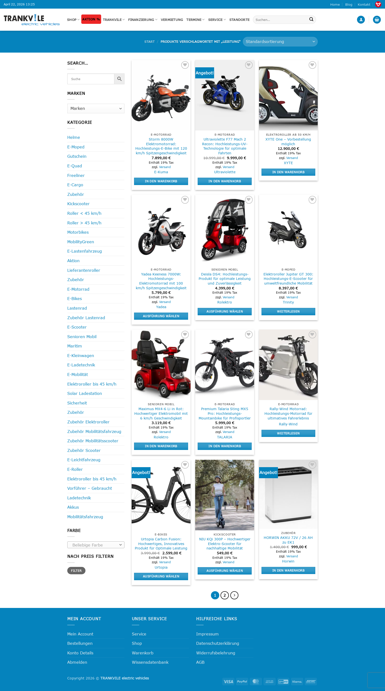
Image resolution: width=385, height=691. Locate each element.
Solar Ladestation (84, 393)
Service (217, 19)
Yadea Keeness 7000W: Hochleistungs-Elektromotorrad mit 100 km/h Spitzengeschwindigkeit (161, 281)
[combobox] (95, 544)
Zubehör (75, 194)
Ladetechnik (79, 497)
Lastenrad (77, 308)
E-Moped (75, 146)
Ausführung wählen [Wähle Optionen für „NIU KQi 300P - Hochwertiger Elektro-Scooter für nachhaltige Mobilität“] (224, 570)
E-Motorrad (78, 289)
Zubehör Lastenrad (86, 317)
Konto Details (80, 652)
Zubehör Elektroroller (88, 421)
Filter (76, 570)
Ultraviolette (224, 172)
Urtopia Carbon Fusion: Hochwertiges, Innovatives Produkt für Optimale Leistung (161, 543)
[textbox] (94, 545)
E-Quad (74, 165)
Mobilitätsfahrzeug (85, 516)
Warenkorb (142, 652)
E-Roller (75, 469)
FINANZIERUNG (142, 19)
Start (149, 41)
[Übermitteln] (311, 19)
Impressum (207, 634)
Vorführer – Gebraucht (89, 488)
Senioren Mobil (81, 336)
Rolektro (224, 302)
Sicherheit (77, 403)
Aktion (73, 260)
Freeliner (76, 175)
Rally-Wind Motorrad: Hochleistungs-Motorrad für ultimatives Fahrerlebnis (288, 413)
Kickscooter (78, 203)
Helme (73, 137)
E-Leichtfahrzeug (83, 459)
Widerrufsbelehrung (215, 652)
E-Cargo (75, 184)
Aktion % (91, 19)
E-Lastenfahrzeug (84, 251)
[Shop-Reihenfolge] (280, 41)
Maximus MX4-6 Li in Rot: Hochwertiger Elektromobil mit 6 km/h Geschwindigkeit (161, 413)
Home (335, 4)
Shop (73, 19)
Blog (348, 4)
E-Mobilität (77, 374)
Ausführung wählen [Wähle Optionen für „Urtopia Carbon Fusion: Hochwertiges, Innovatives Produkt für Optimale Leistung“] (161, 576)
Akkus (73, 507)
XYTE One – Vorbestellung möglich (288, 141)
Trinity (288, 302)
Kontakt (364, 4)
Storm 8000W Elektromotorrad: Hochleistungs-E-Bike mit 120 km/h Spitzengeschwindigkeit (161, 146)
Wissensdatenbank (150, 662)
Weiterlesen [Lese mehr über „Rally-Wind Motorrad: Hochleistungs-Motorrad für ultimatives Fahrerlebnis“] (288, 433)
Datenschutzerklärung (217, 643)
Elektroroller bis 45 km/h (91, 384)
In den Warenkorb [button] (161, 181)
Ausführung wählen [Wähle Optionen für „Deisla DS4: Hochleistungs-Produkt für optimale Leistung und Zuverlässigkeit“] (224, 311)
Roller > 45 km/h (84, 222)
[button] (361, 20)
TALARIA (224, 437)
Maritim (74, 346)
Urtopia (161, 567)
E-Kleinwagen (80, 355)
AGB (200, 662)
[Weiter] (234, 595)
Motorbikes (78, 232)
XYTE (288, 163)
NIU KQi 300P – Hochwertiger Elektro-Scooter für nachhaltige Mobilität (224, 543)
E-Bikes (74, 298)
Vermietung (172, 20)
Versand (165, 167)
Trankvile (114, 19)
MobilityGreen (80, 241)
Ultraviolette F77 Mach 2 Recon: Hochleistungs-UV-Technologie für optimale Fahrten (225, 146)
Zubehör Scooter (84, 450)
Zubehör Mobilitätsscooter (92, 440)
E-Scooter (77, 327)
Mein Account (80, 634)
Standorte (239, 20)
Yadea (161, 307)
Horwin (288, 561)
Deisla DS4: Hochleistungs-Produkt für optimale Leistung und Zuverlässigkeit (225, 278)
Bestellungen (80, 643)
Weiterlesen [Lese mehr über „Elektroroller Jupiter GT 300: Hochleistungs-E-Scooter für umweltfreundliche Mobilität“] (288, 311)
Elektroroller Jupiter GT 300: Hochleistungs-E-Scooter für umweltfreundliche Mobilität (288, 278)
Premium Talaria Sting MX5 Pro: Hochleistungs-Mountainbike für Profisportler (225, 413)
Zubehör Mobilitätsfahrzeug (94, 431)
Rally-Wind (288, 424)
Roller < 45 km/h (84, 213)
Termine (195, 19)
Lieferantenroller (83, 270)
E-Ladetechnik (81, 364)
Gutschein (76, 156)
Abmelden (77, 662)
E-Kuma (161, 172)
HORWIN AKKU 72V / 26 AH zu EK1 (288, 539)
